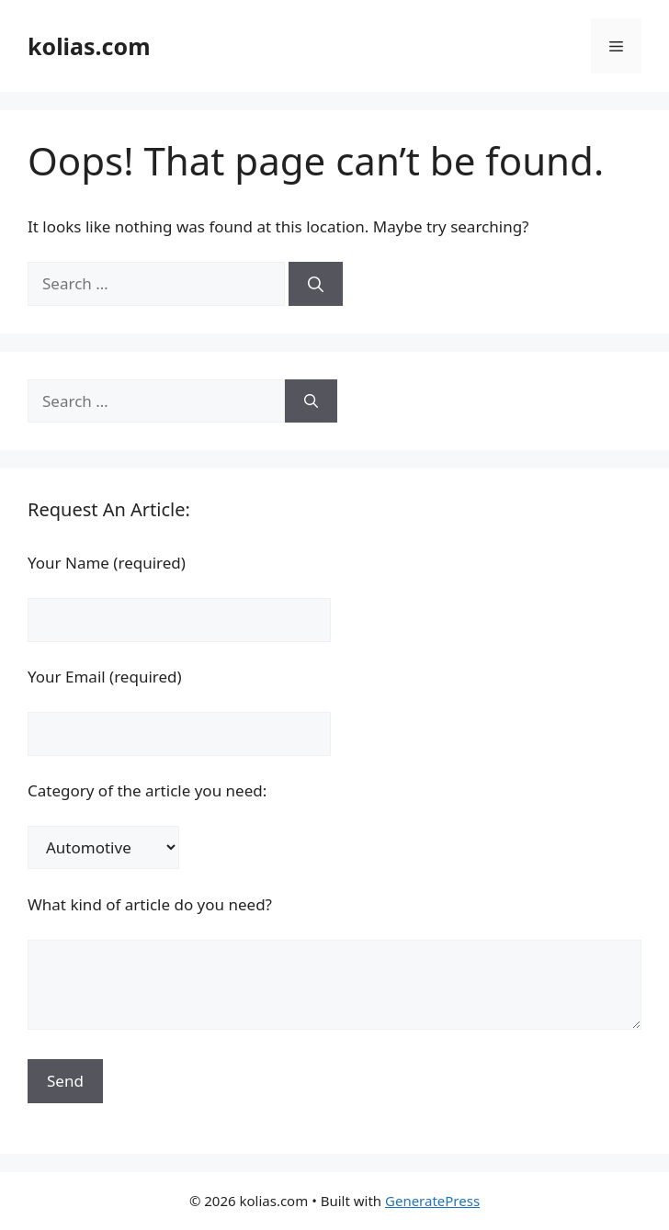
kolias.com (89, 46)
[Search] (316, 284)
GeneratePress (432, 1200)
